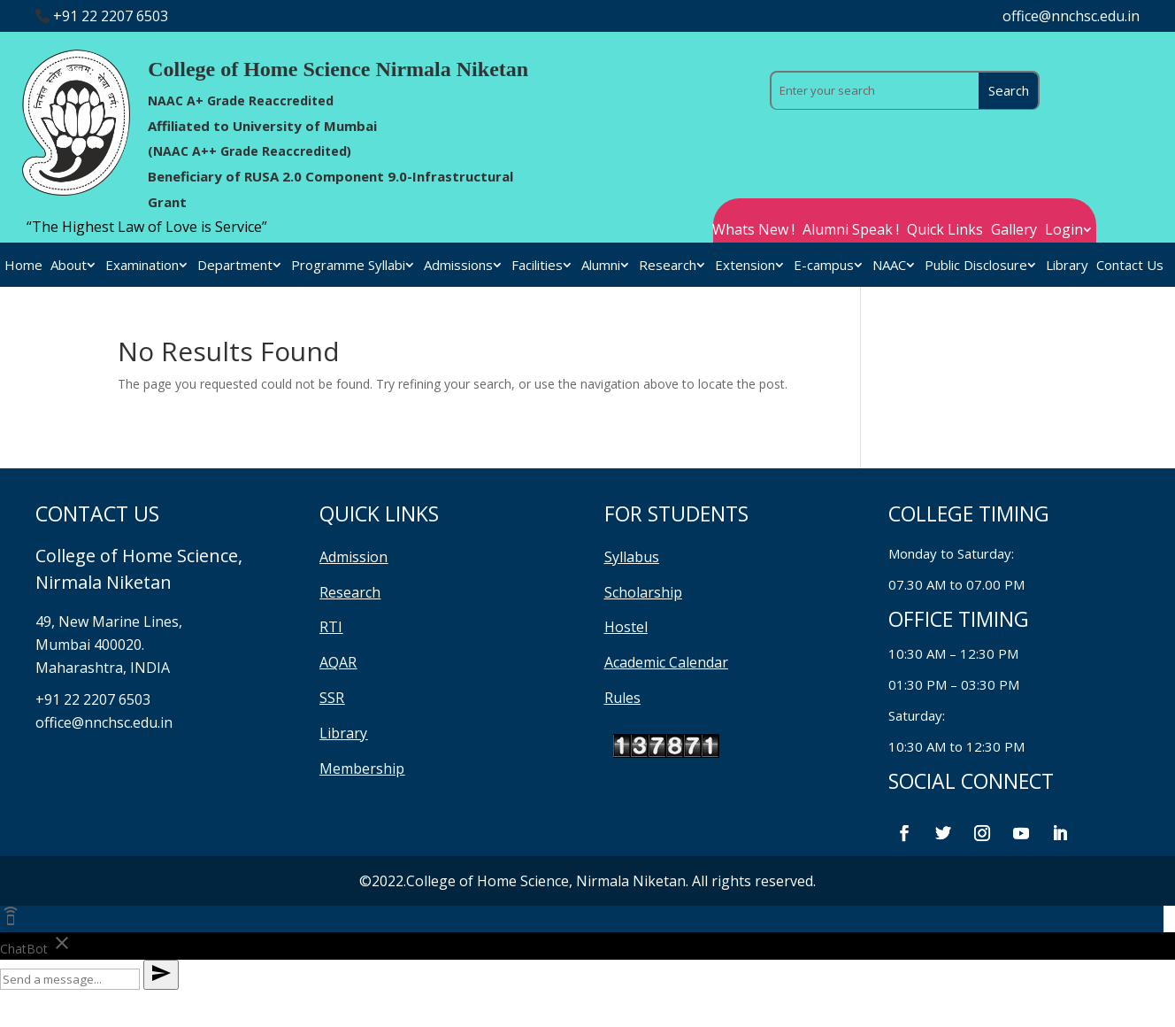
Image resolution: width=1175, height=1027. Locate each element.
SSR (331, 697)
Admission (353, 557)
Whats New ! (753, 231)
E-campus (824, 266)
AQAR (338, 662)
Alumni (600, 266)
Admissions (458, 266)
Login (1064, 231)
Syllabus (631, 557)
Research (667, 266)
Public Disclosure (976, 266)
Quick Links (945, 231)
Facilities (537, 266)
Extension (745, 266)
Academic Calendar (666, 662)
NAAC (889, 266)
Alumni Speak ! (851, 231)
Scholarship (643, 592)
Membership (361, 768)
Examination (142, 266)
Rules (622, 697)
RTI (330, 627)
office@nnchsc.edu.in (1071, 16)
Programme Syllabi (348, 266)
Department (235, 266)
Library (1067, 266)
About (68, 266)
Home (23, 266)
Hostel (626, 627)
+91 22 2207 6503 (110, 16)
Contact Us (1129, 266)
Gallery (1014, 231)
